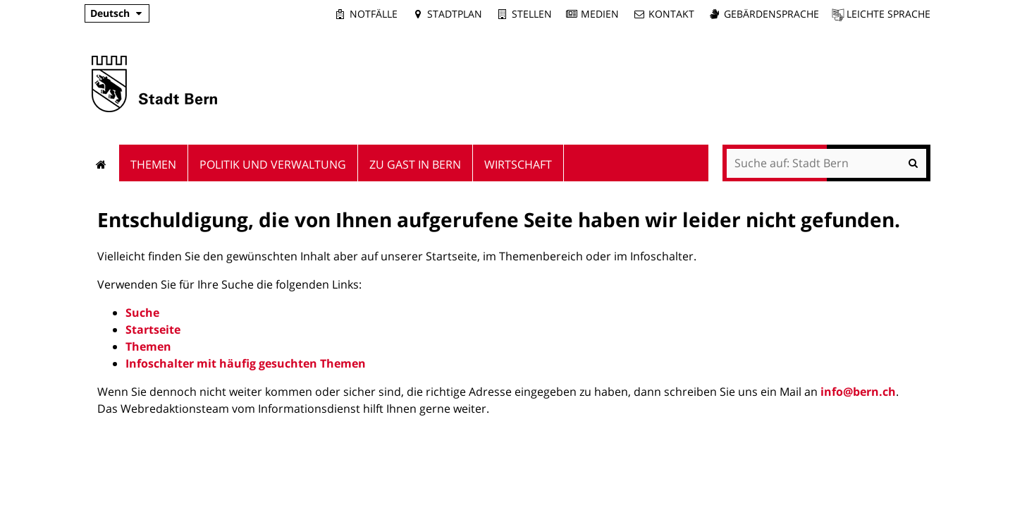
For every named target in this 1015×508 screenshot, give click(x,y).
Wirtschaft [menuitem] (518, 164)
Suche (142, 312)
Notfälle (374, 13)
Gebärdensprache (771, 13)
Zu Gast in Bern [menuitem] (415, 164)
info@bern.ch (858, 391)
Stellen (532, 13)
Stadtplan (454, 13)
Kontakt (671, 13)
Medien (600, 13)
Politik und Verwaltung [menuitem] (272, 164)
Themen (148, 346)
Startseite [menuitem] (102, 163)
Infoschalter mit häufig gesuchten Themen (245, 363)
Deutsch (110, 13)
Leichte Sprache (888, 13)
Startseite (152, 329)
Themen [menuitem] (153, 164)
